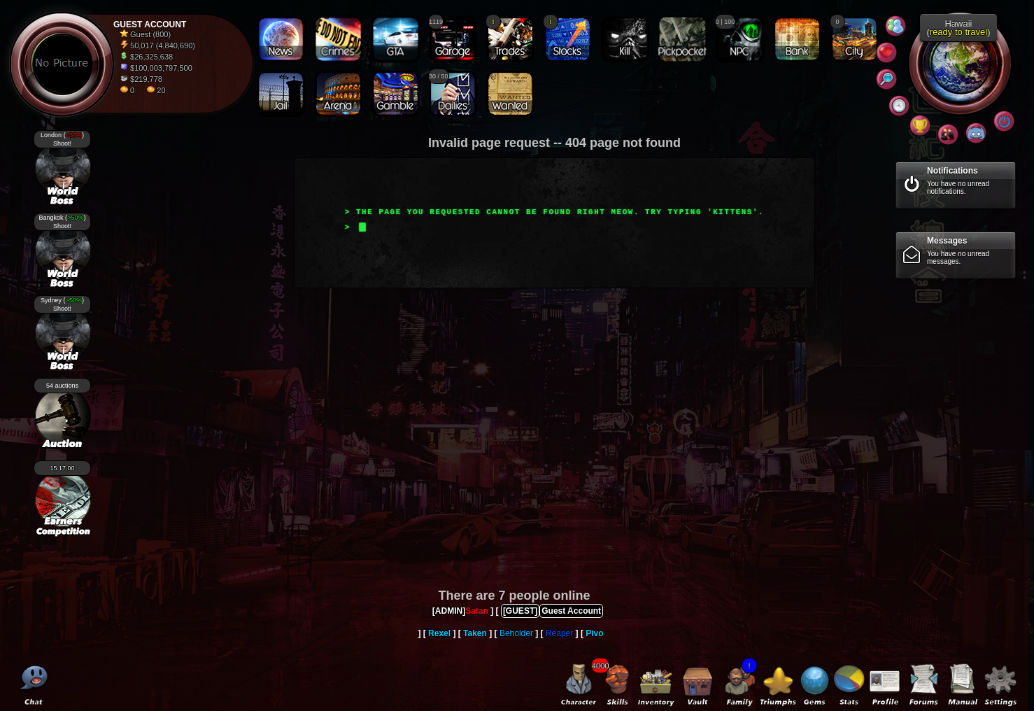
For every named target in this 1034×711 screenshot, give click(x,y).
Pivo (594, 633)
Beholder (516, 633)
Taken (475, 633)
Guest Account (571, 611)
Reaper (559, 633)
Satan (476, 611)
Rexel (439, 633)
